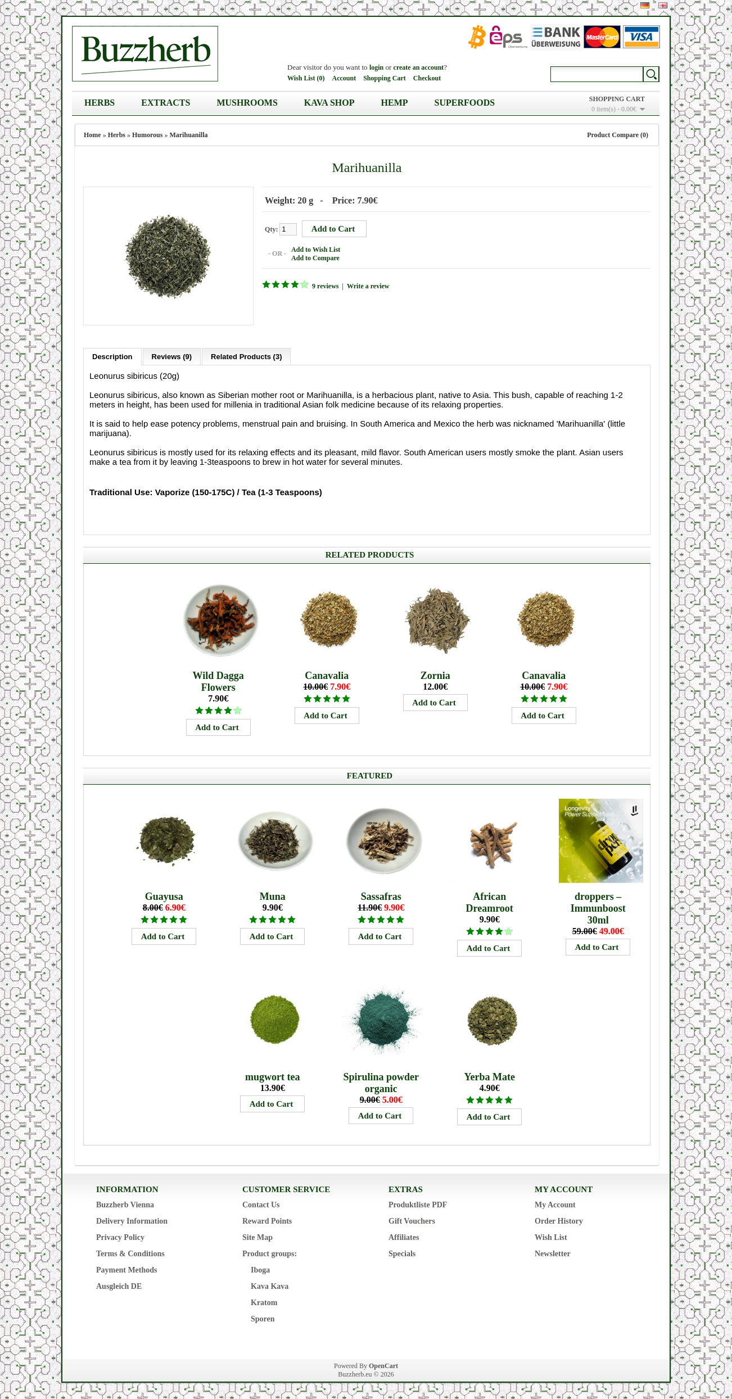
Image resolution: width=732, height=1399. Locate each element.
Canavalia (327, 675)
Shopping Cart (384, 78)
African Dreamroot (489, 901)
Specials (401, 1253)
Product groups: (269, 1253)
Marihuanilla (188, 135)
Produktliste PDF (417, 1204)
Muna (273, 896)
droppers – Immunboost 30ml (598, 907)
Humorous (147, 135)
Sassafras (381, 896)
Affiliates (403, 1237)
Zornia (435, 675)
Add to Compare (315, 258)
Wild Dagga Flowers (218, 680)
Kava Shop (329, 102)
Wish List (551, 1237)
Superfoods (465, 102)
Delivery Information (132, 1220)
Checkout (427, 78)
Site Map (257, 1237)
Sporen (263, 1318)
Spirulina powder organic (381, 1082)
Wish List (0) (305, 78)
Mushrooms (246, 102)
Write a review (367, 286)
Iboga (260, 1269)
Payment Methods (126, 1269)
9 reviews (324, 286)
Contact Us (261, 1204)
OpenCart (383, 1365)
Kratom (264, 1302)
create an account (419, 67)
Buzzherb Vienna (125, 1204)
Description (112, 356)
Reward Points (267, 1220)
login (376, 67)
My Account (555, 1204)
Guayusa (164, 896)
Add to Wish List (315, 249)
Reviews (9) (172, 356)
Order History (559, 1220)
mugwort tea (272, 1076)
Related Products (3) (246, 356)
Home (92, 135)
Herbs (99, 102)
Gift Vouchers (411, 1220)
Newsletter (553, 1253)
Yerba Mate (489, 1076)
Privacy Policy (120, 1237)
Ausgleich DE (119, 1286)
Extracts (165, 102)
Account (344, 78)
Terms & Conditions (130, 1253)
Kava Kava (269, 1286)
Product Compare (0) (617, 135)
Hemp (394, 102)
